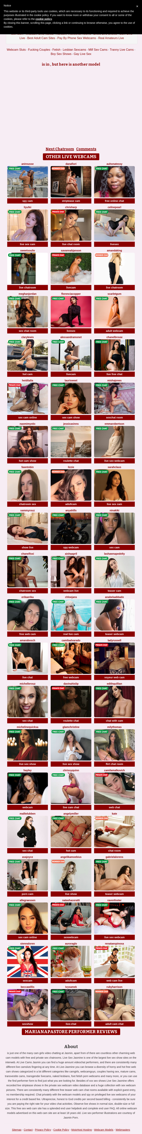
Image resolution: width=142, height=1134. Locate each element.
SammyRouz (27, 510)
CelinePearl (114, 207)
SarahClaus (114, 467)
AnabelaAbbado (114, 597)
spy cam (27, 200)
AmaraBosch (27, 640)
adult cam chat (114, 1023)
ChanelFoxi (27, 553)
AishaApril (71, 553)
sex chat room (27, 330)
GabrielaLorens (114, 856)
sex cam (114, 547)
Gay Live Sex (82, 53)
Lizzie (71, 467)
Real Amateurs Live (111, 38)
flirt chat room (114, 764)
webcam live (71, 590)
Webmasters (123, 1129)
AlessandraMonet (71, 337)
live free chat (114, 374)
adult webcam (114, 330)
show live (27, 547)
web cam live (114, 980)
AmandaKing (114, 250)
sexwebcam (71, 937)
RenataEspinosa (114, 943)
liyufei (27, 207)
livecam (71, 287)
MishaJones (114, 380)
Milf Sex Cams (97, 49)
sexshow (27, 1023)
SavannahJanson (71, 250)
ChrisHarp (71, 207)
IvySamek (71, 986)
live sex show (27, 764)
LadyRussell (114, 640)
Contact (28, 1129)
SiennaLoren (27, 943)
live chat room (71, 244)
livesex (114, 244)
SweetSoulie (27, 250)
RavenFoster (114, 900)
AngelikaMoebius (71, 856)
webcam (27, 807)
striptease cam (71, 200)
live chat (27, 677)
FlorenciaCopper (71, 293)
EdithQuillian (114, 683)
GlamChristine (70, 727)
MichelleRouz (28, 683)
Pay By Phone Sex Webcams (76, 38)
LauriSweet (71, 380)
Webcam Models (103, 1129)
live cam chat (71, 807)
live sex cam (27, 244)
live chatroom (27, 287)
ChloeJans (71, 597)
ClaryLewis (27, 337)
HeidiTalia (27, 380)
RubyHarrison (114, 986)
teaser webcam (114, 634)
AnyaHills (71, 510)
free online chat (114, 200)
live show (71, 894)
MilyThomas (114, 727)
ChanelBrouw (114, 337)
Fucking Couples (39, 49)
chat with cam (114, 720)
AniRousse (27, 163)
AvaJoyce (27, 856)
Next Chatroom (60, 149)
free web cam (27, 634)
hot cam (28, 374)
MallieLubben (28, 813)
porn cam (27, 894)
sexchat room (114, 417)
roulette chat (71, 460)
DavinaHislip (71, 683)
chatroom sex (27, 504)
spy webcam (71, 547)
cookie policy (44, 19)
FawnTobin (27, 467)
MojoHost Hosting (81, 1129)
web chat (114, 807)
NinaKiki (114, 510)
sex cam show (71, 417)
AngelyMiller (71, 813)
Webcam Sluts (16, 49)
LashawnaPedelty (114, 553)
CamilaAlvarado (71, 640)
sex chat (27, 720)
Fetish (56, 49)
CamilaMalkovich (114, 770)
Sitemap (16, 1129)
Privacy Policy (43, 1129)
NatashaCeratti (71, 900)
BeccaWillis (27, 986)
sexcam (27, 980)
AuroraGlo (71, 943)
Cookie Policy (61, 1129)
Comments (86, 149)
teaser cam (114, 590)
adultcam (71, 504)
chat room (114, 850)
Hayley (27, 770)
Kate (114, 813)
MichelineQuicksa (27, 727)
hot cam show (27, 460)
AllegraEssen (28, 900)
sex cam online (27, 417)
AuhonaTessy (114, 163)
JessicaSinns (71, 423)
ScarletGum (114, 293)
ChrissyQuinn (71, 770)
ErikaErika (27, 597)
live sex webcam (114, 460)
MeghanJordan (27, 293)
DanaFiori (70, 163)
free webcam (71, 677)
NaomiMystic (28, 423)
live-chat (71, 1023)
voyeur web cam (114, 677)
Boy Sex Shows (61, 53)
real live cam (71, 634)
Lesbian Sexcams (74, 49)
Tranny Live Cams (122, 49)
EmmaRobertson (114, 423)
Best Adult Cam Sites (41, 38)
